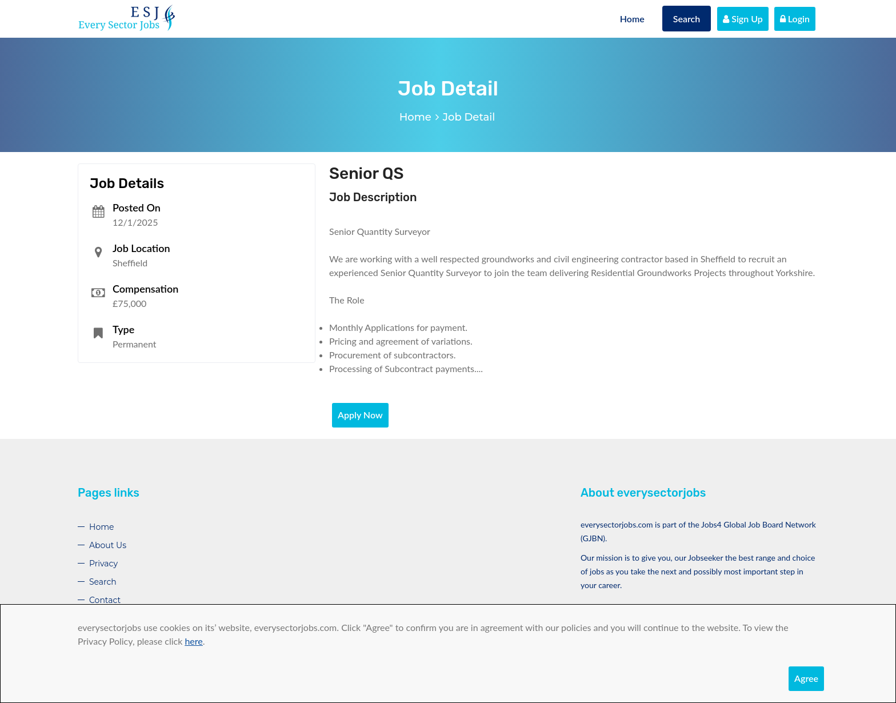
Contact (105, 600)
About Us (107, 545)
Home (632, 18)
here (193, 641)
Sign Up (743, 18)
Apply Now (360, 414)
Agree (806, 678)
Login (795, 18)
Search (687, 18)
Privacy (103, 563)
